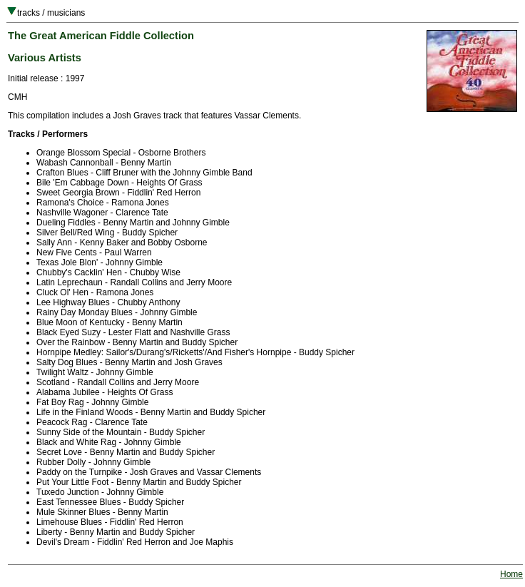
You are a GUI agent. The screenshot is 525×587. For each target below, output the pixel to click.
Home (511, 574)
